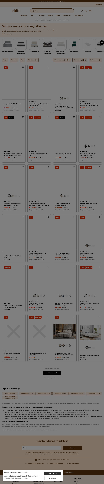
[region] (33, 475)
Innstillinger (52, 478)
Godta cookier (53, 473)
